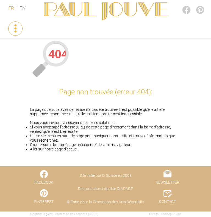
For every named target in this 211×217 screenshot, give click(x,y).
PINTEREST (196, 4)
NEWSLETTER (167, 182)
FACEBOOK (182, 4)
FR (11, 8)
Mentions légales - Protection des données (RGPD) (64, 214)
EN (23, 8)
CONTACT (167, 201)
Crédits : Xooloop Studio (165, 214)
